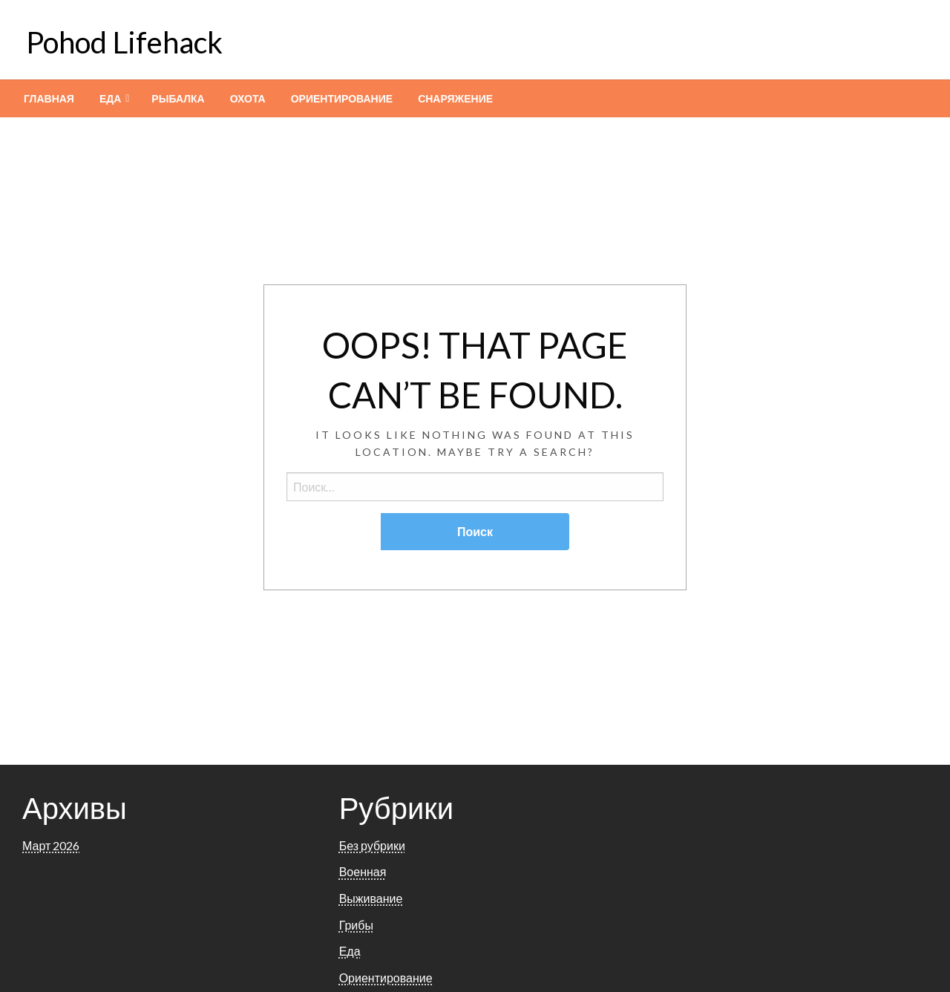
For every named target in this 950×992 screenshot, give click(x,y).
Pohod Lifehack (124, 42)
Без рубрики (372, 845)
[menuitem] (49, 98)
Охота (248, 99)
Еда (110, 99)
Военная (363, 871)
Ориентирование (342, 99)
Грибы (356, 925)
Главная (49, 99)
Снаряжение (455, 99)
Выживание (371, 898)
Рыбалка (177, 99)
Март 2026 (50, 845)
